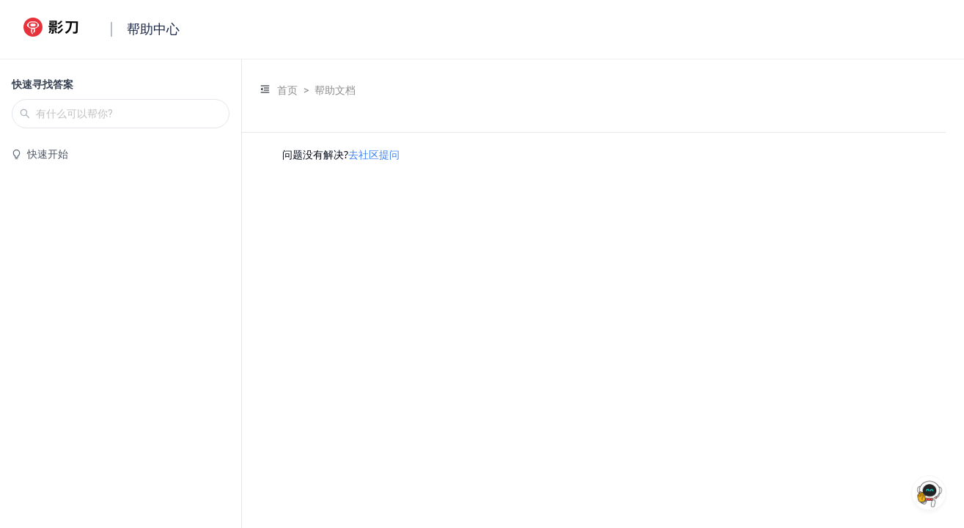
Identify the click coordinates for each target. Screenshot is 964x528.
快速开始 (47, 154)
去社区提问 (374, 154)
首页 (287, 90)
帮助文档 (335, 90)
